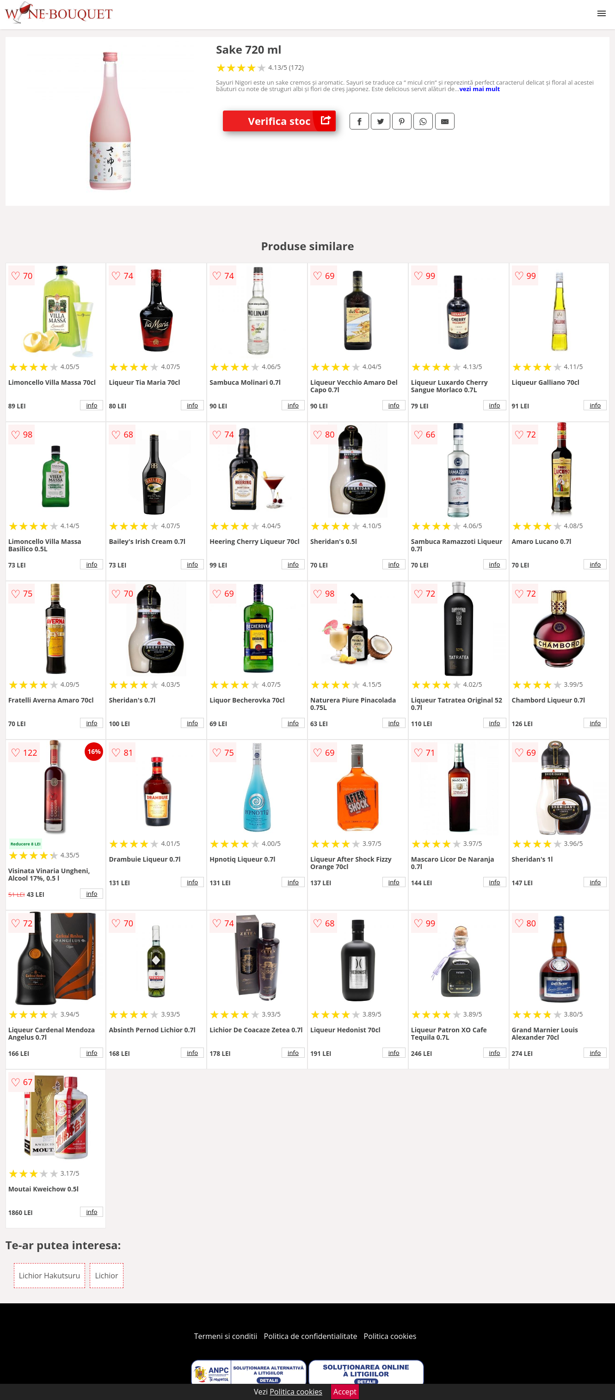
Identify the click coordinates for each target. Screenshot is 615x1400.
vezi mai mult (479, 89)
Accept (345, 1392)
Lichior (106, 1275)
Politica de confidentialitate (310, 1336)
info (91, 405)
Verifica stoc (292, 121)
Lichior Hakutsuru (49, 1275)
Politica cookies (390, 1336)
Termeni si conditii (226, 1336)
